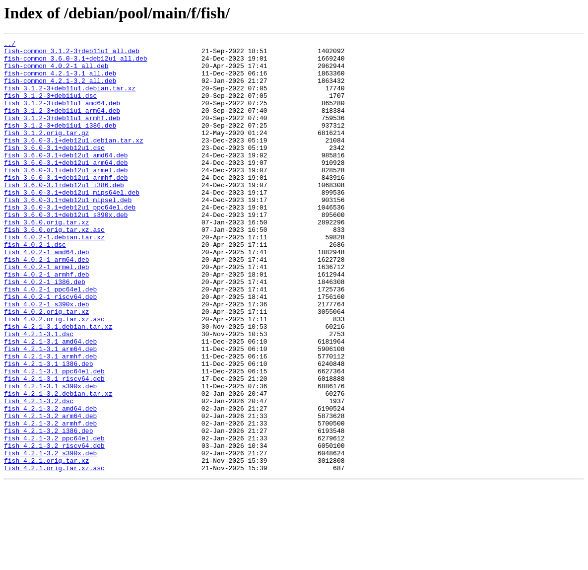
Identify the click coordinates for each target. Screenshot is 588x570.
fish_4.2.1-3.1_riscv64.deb (54, 446)
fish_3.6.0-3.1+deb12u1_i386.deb (64, 214)
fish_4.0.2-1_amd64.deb (46, 294)
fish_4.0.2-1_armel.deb (46, 312)
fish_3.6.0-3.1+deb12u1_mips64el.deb (71, 223)
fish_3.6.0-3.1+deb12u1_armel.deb (66, 196)
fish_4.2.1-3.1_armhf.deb (50, 420)
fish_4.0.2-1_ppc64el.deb (50, 339)
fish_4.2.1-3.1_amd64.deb (50, 402)
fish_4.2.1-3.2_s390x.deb (50, 536)
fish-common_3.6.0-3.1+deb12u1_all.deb (75, 62)
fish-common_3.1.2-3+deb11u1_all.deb (71, 53)
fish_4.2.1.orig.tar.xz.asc (54, 554)
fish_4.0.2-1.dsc (35, 286)
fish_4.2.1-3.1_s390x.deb (50, 455)
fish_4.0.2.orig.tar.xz (46, 366)
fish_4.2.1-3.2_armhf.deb (50, 500)
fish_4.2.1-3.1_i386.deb (48, 429)
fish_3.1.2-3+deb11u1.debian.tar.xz (69, 98)
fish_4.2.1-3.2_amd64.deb (50, 482)
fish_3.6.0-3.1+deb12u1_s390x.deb (66, 250)
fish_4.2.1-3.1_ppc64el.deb (54, 437)
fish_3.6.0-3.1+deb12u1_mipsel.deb (67, 232)
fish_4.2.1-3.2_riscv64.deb (54, 527)
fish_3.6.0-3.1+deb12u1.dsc (54, 169)
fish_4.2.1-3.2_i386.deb (48, 509)
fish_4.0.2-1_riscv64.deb (50, 348)
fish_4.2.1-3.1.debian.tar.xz (58, 384)
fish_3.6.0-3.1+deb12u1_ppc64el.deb (69, 241)
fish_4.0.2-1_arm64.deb (46, 303)
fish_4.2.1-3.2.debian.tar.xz (58, 464)
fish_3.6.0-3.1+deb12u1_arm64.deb (66, 187)
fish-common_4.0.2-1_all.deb (56, 71)
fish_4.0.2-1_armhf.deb (46, 321)
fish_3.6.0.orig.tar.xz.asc (54, 268)
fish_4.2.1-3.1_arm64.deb (50, 411)
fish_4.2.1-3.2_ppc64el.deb (54, 518)
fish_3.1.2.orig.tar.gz (46, 151)
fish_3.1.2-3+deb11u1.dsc (50, 107)
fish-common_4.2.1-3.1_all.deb (60, 80)
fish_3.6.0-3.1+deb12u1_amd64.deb (66, 178)
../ (9, 44)
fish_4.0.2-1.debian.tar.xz (54, 277)
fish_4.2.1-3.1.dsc (38, 393)
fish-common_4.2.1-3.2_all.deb (60, 89)
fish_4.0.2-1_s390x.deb (46, 357)
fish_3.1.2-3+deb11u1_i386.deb (60, 143)
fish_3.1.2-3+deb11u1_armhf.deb (62, 134)
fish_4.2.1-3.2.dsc (38, 473)
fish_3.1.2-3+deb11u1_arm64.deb (62, 125)
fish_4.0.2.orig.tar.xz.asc (54, 375)
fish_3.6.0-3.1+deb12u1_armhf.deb (66, 205)
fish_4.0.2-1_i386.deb (44, 330)
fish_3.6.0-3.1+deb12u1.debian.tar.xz (73, 160)
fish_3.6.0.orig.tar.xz (46, 259)
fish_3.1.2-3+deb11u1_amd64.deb (62, 116)
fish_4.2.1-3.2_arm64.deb (50, 491)
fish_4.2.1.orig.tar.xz (46, 545)
